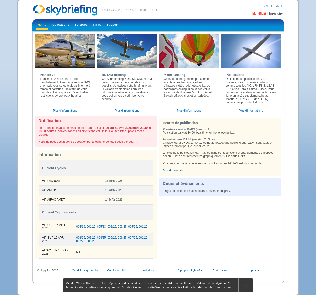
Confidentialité (116, 270)
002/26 (80, 241)
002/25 (111, 226)
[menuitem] (42, 25)
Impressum (255, 270)
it (282, 6)
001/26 (143, 226)
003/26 (91, 241)
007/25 (132, 237)
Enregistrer (276, 13)
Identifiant (259, 13)
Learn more (223, 287)
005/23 (101, 226)
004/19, (81, 226)
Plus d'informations (65, 110)
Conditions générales (85, 270)
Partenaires (220, 270)
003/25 (122, 226)
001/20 (91, 226)
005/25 (132, 226)
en (266, 6)
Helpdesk (148, 270)
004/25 (101, 237)
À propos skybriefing (191, 270)
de (277, 6)
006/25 (122, 237)
